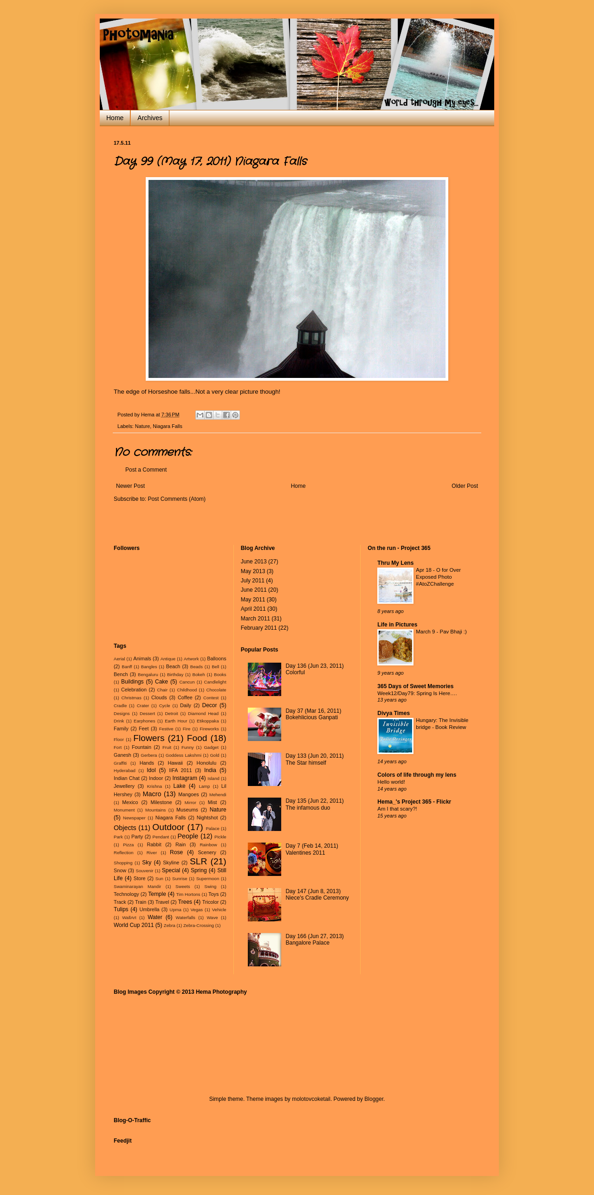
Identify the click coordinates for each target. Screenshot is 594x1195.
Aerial (119, 658)
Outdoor (168, 827)
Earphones (144, 720)
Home (114, 117)
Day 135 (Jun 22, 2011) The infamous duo (314, 804)
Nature (142, 426)
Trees (185, 902)
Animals (142, 658)
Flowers (148, 738)
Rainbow (208, 844)
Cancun (186, 681)
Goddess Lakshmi (183, 755)
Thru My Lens (395, 563)
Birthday (175, 674)
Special (171, 870)
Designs (122, 713)
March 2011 (255, 618)
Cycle (164, 705)
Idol (151, 770)
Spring (199, 870)
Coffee (185, 697)
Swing (210, 886)
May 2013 (253, 571)
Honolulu (207, 763)
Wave (212, 917)
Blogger (373, 1099)
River (152, 852)
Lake (180, 786)
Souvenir (145, 870)
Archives (149, 117)
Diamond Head (203, 713)
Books (220, 674)
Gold (214, 755)
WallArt (129, 917)
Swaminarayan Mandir (137, 886)
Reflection (124, 852)
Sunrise (179, 878)
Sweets (182, 886)
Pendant (161, 836)
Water (155, 917)
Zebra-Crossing (198, 925)
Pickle (220, 836)
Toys (213, 894)
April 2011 (253, 609)
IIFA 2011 (180, 770)
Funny (187, 747)
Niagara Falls (167, 426)
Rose (176, 852)
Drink (119, 720)
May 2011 (253, 599)
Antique (168, 658)
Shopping (123, 862)
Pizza (128, 844)
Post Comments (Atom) (177, 499)
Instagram (185, 778)
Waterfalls (185, 917)
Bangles (149, 666)
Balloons (216, 658)
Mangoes (188, 794)
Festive (166, 728)
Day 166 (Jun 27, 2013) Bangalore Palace (314, 939)
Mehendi (217, 794)
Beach (173, 666)
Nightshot (207, 817)
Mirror (190, 802)
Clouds (159, 697)
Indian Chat (127, 778)
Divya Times (393, 713)
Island (213, 778)
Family (121, 728)
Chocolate (216, 689)
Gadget (211, 747)
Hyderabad (125, 770)
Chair (162, 689)
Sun (159, 878)
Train (140, 902)
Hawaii (175, 763)
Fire (187, 728)
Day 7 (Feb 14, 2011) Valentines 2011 (311, 849)
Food (197, 738)
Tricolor (210, 902)
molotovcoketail (311, 1099)
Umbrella (149, 909)
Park (118, 836)
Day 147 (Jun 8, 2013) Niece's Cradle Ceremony (317, 894)
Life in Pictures (397, 624)
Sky (146, 862)
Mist (212, 802)
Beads (196, 666)
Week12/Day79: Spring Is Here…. (417, 693)
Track (120, 902)
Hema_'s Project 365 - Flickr (414, 802)
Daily (185, 705)
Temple (157, 894)
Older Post (465, 486)
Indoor (156, 778)
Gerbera (149, 755)
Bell (215, 666)
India (210, 770)
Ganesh (122, 755)
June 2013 (254, 561)
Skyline (171, 862)
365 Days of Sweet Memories (415, 686)
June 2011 (254, 590)
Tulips (121, 909)
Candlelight (215, 681)
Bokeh (199, 674)
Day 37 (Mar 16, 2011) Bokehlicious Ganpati (313, 714)
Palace (212, 828)
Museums (187, 809)
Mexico (130, 802)
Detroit (171, 713)
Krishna (154, 786)
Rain (180, 844)
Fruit (166, 747)
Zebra (169, 925)
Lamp (204, 786)
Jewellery (124, 786)
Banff (127, 666)
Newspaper (134, 817)
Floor (119, 739)
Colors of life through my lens (416, 775)
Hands (147, 763)
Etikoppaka (208, 720)
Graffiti (120, 763)
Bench (121, 674)
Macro (152, 794)
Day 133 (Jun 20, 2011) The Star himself (314, 759)
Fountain (141, 747)
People (188, 836)
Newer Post (130, 486)
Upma (175, 909)
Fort (118, 747)
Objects (125, 827)
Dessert (147, 713)
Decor (209, 705)
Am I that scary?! (397, 809)
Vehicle (219, 909)
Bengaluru (148, 674)
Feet (144, 728)
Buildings (132, 681)
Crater (143, 705)
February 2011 (259, 628)
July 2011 (253, 580)
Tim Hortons (188, 894)
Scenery (207, 852)
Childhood (187, 689)
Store (140, 878)
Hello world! (391, 782)
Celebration (134, 689)
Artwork (191, 658)
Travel (162, 902)
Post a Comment (146, 469)
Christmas (132, 697)
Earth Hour (176, 720)
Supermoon (208, 878)
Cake (161, 681)
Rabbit (154, 844)
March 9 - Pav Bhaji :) (441, 631)
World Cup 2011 (134, 925)
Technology (126, 894)
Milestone (161, 802)
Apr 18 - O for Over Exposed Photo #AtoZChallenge (438, 577)
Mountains (155, 809)
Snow (120, 870)
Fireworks (209, 728)
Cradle (120, 705)
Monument (124, 809)
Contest (211, 697)
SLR (198, 861)
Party (137, 836)
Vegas (196, 909)
